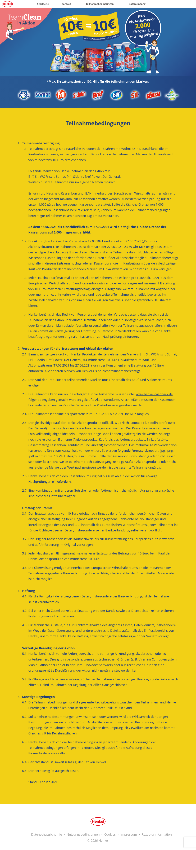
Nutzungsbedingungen (83, 834)
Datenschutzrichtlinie (46, 834)
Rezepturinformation (157, 834)
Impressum (128, 834)
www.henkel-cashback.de (154, 394)
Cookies (110, 834)
